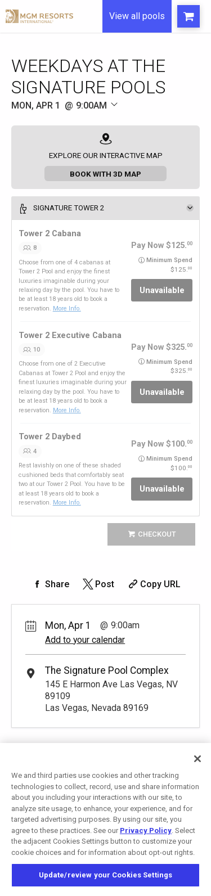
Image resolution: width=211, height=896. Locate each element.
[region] (105, 819)
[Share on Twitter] (97, 584)
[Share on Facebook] (50, 584)
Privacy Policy (146, 830)
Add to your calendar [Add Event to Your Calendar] (85, 639)
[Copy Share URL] (153, 584)
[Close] (197, 758)
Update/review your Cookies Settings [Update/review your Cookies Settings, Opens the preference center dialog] (106, 875)
